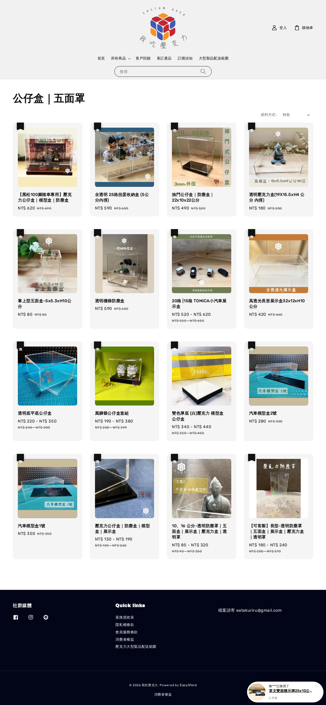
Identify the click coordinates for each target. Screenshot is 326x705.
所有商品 (118, 58)
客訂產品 (164, 58)
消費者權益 (124, 639)
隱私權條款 (124, 625)
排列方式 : (269, 115)
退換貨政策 (124, 617)
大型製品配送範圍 (214, 58)
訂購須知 (185, 58)
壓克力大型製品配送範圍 (135, 646)
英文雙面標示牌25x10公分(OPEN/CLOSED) (291, 691)
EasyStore (188, 685)
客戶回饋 (143, 58)
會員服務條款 (126, 632)
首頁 (101, 58)
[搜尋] (203, 71)
